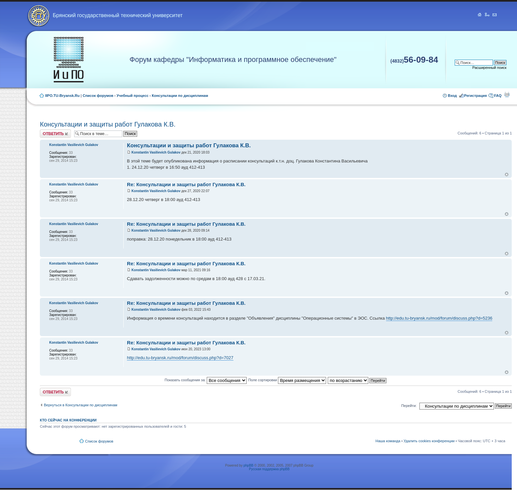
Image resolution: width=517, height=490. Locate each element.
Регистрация (475, 96)
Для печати (506, 94)
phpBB (248, 465)
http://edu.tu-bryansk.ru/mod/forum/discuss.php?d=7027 (180, 357)
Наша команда (388, 441)
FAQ (498, 96)
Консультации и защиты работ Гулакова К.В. (107, 124)
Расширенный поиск (489, 68)
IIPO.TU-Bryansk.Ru (62, 96)
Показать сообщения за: (206, 380)
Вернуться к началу (506, 174)
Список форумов (98, 96)
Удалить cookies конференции (429, 441)
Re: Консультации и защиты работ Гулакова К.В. (186, 184)
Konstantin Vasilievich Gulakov (156, 152)
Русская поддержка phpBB (269, 469)
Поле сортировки (287, 380)
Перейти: (409, 406)
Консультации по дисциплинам (180, 96)
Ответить (55, 134)
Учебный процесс (133, 96)
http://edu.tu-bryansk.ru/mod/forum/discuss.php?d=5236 (439, 318)
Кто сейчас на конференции (68, 420)
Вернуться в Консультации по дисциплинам (80, 405)
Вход (452, 96)
